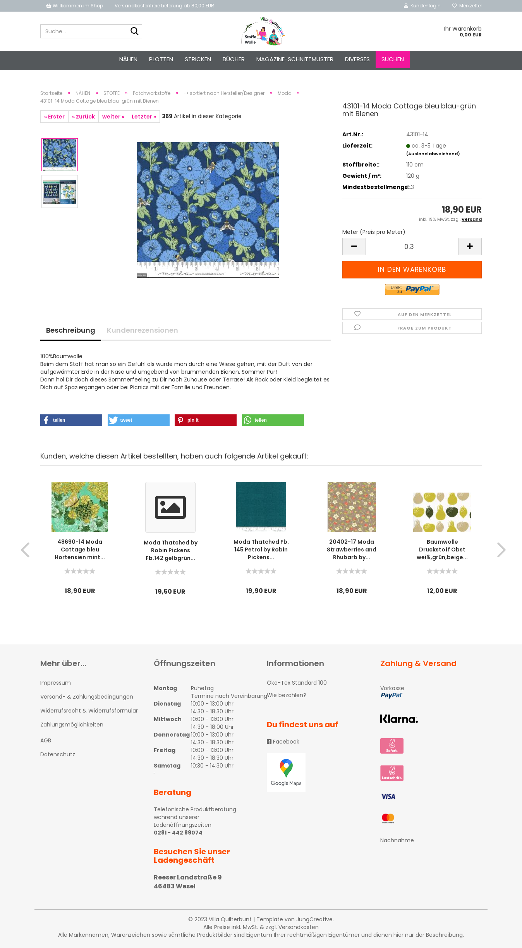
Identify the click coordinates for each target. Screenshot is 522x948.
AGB (45, 740)
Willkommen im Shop (74, 5)
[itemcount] (412, 246)
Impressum (55, 683)
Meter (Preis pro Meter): (374, 232)
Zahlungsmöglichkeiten (71, 724)
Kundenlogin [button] (422, 5)
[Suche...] (134, 32)
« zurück (83, 116)
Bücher (234, 59)
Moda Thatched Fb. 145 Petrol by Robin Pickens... (261, 549)
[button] (71, 420)
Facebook (283, 741)
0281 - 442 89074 (178, 832)
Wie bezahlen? (286, 695)
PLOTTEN (161, 59)
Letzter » (144, 116)
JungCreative (314, 919)
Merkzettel (467, 5)
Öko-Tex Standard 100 (297, 683)
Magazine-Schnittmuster (294, 59)
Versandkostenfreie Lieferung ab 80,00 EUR (164, 5)
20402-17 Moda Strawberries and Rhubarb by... (351, 549)
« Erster (54, 116)
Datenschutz (57, 754)
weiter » (113, 116)
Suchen (392, 59)
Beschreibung (70, 330)
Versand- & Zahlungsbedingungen (86, 697)
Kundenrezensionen (142, 330)
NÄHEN (128, 59)
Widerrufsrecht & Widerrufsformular (89, 710)
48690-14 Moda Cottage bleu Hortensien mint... (80, 549)
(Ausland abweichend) (433, 154)
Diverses (357, 59)
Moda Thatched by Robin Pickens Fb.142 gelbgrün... (170, 550)
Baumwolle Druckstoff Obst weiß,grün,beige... (442, 549)
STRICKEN (198, 59)
